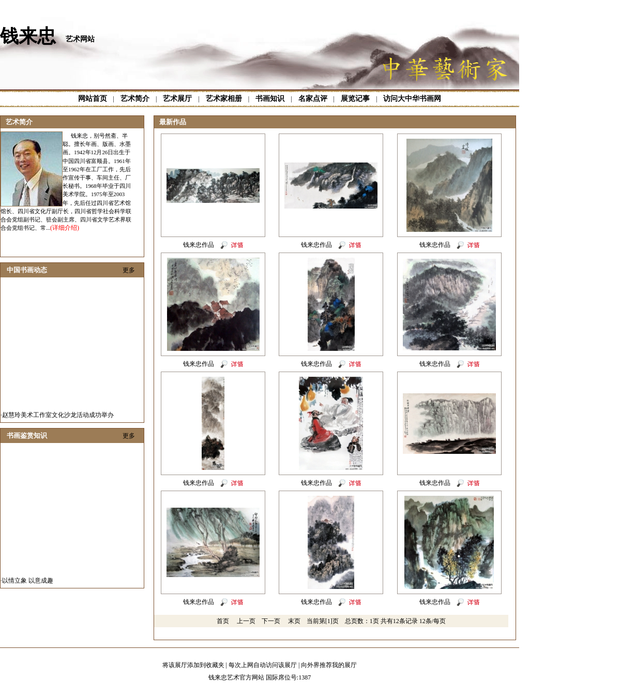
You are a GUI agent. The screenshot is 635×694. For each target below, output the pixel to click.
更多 (129, 270)
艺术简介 (134, 98)
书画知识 (269, 98)
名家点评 (312, 98)
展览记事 (355, 98)
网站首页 (92, 98)
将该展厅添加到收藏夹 (193, 665)
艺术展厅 (177, 98)
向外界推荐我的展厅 (329, 665)
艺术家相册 (224, 98)
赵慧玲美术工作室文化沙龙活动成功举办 (58, 418)
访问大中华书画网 (412, 98)
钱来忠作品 (198, 244)
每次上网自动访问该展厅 (263, 665)
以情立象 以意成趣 (27, 584)
